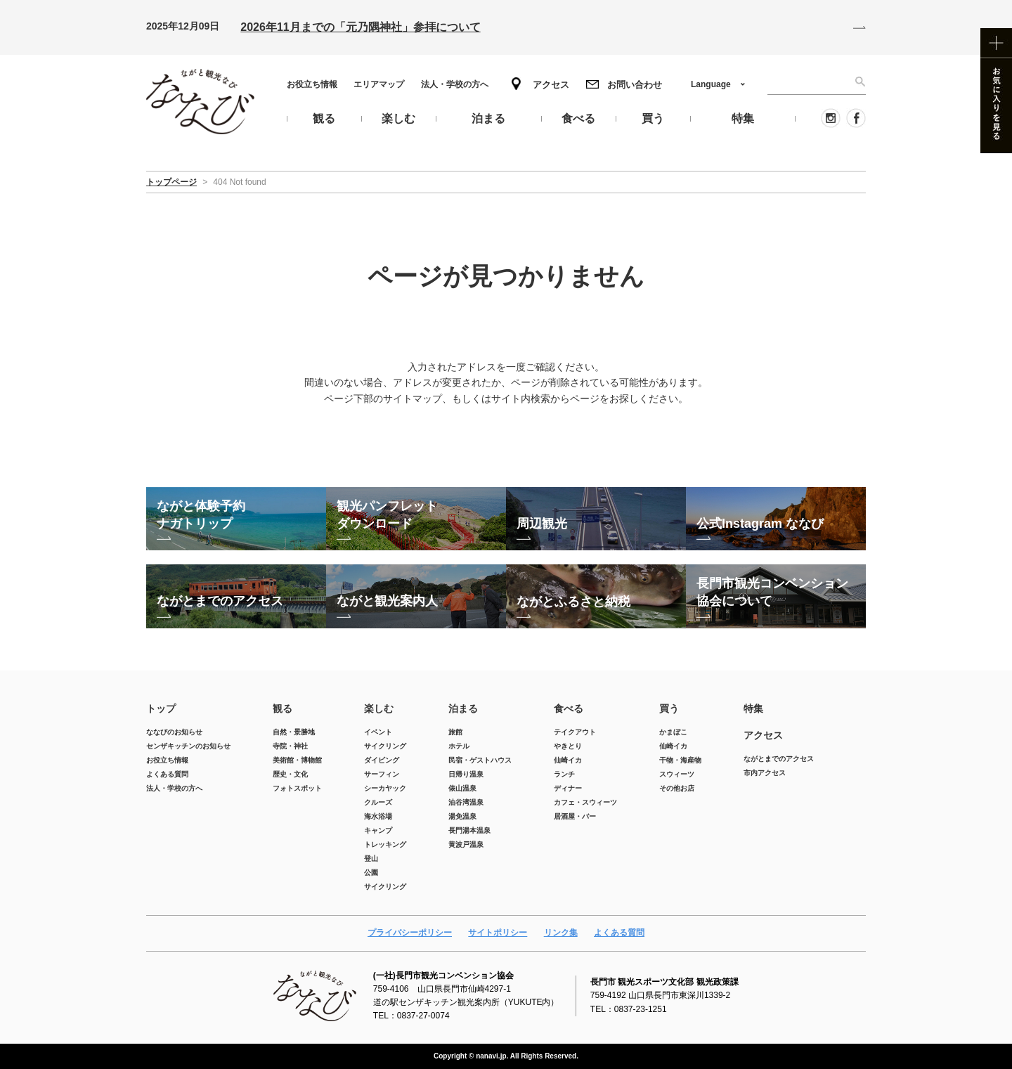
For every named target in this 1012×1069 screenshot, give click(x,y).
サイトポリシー (497, 933)
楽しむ (379, 708)
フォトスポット (297, 788)
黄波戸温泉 (466, 844)
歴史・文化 (290, 774)
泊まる (463, 708)
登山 (371, 858)
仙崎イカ (568, 760)
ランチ (564, 774)
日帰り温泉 (466, 774)
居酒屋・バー (575, 816)
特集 (753, 708)
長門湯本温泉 (469, 830)
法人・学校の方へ (454, 84)
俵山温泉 (462, 788)
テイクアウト (575, 732)
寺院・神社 (290, 746)
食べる (568, 708)
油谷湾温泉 (466, 802)
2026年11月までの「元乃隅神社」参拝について (360, 27)
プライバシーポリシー (410, 933)
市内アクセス (765, 773)
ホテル (458, 746)
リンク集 (561, 933)
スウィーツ (676, 774)
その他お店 (676, 788)
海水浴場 (378, 816)
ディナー (568, 788)
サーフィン (381, 774)
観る (282, 708)
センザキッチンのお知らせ (188, 746)
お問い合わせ (634, 84)
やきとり (568, 746)
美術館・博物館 (297, 760)
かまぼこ (673, 732)
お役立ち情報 (312, 84)
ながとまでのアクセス (779, 759)
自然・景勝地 (294, 732)
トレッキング (385, 844)
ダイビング (381, 760)
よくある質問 (167, 774)
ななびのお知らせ (174, 732)
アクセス (551, 84)
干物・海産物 (680, 760)
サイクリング (385, 746)
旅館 (455, 732)
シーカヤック (385, 788)
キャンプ (378, 830)
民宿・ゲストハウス (480, 760)
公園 (371, 872)
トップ (161, 708)
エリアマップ (378, 84)
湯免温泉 (462, 816)
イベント (378, 732)
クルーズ (378, 802)
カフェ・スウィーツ (585, 802)
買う (669, 708)
